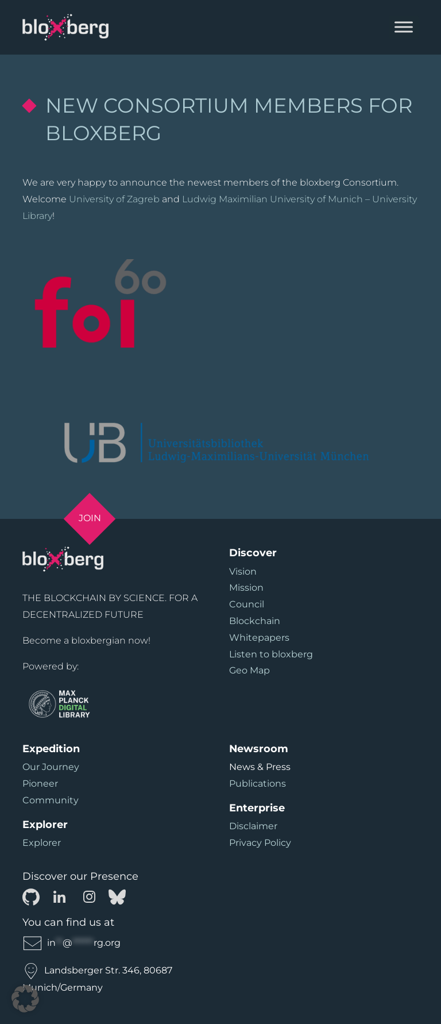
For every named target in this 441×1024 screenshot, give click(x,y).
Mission (246, 587)
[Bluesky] (117, 896)
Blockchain (254, 620)
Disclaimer (253, 826)
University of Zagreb (114, 199)
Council (246, 604)
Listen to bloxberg (271, 654)
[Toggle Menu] (403, 27)
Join (90, 518)
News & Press (260, 766)
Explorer (41, 842)
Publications (257, 783)
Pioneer (40, 783)
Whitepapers (259, 637)
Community (50, 800)
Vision (243, 571)
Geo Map (249, 670)
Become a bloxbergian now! (86, 640)
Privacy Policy (260, 842)
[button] (25, 998)
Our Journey (50, 766)
